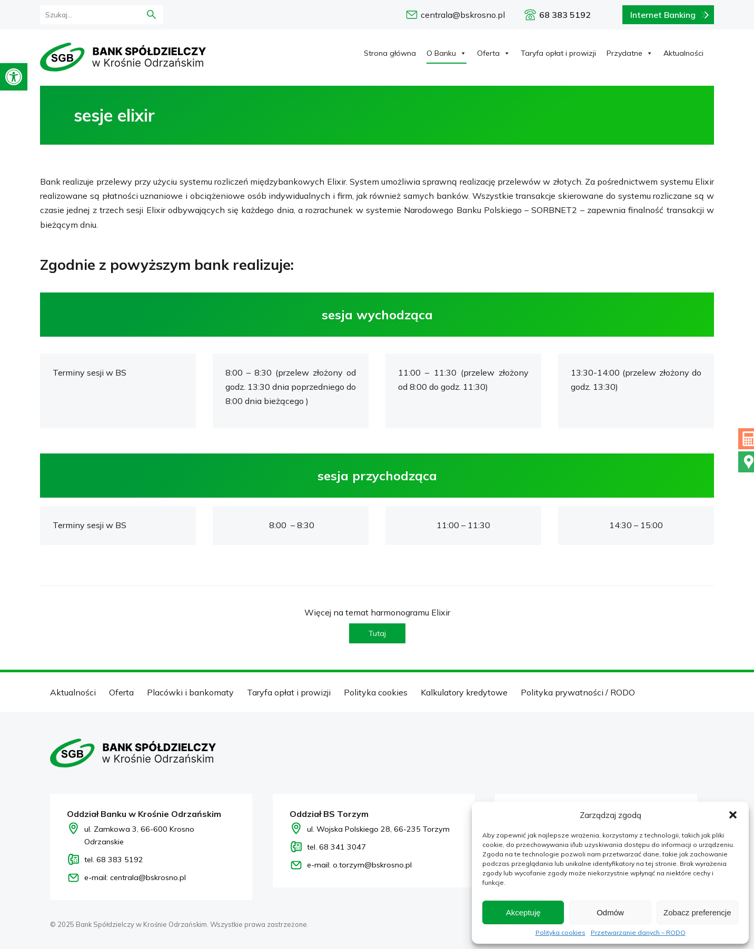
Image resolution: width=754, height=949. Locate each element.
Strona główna (390, 53)
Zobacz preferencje (697, 912)
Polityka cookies (560, 933)
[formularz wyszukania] (87, 14)
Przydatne (630, 53)
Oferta (493, 53)
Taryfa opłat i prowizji (558, 53)
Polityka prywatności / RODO (578, 692)
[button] (13, 76)
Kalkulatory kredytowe (464, 692)
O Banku (446, 53)
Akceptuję (523, 912)
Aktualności (683, 53)
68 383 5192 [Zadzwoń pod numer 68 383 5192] (565, 14)
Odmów (610, 912)
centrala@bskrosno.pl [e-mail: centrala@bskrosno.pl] (463, 14)
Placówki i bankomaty (190, 692)
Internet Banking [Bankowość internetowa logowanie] (663, 14)
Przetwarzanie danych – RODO (638, 933)
